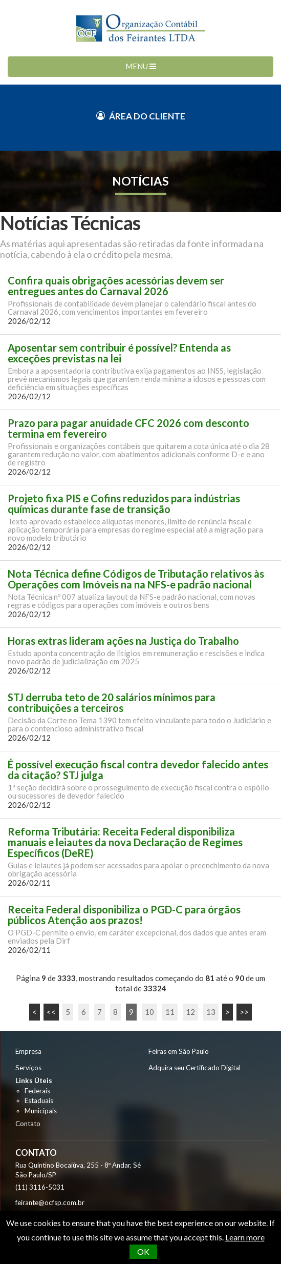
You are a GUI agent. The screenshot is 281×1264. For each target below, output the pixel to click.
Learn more (245, 1237)
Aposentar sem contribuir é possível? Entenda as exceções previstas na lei (119, 353)
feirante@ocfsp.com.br (49, 1202)
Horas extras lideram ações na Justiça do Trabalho (123, 641)
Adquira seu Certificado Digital (194, 1068)
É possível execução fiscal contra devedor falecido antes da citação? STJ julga (138, 770)
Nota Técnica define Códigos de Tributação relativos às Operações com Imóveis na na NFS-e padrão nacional (136, 579)
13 (210, 1011)
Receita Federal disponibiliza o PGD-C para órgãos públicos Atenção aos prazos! (124, 915)
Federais (37, 1091)
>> (244, 1011)
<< (51, 1011)
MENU (140, 66)
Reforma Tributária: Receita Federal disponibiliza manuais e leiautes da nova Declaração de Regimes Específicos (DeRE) (125, 842)
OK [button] (143, 1251)
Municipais (41, 1111)
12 (190, 1011)
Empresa (28, 1051)
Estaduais (39, 1100)
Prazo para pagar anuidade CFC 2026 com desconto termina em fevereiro (128, 428)
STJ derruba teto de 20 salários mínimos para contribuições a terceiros (111, 702)
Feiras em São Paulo (178, 1051)
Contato (27, 1123)
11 (170, 1011)
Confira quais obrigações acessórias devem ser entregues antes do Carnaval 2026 (116, 286)
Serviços (28, 1068)
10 (149, 1011)
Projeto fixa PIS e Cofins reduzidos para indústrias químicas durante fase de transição (124, 504)
